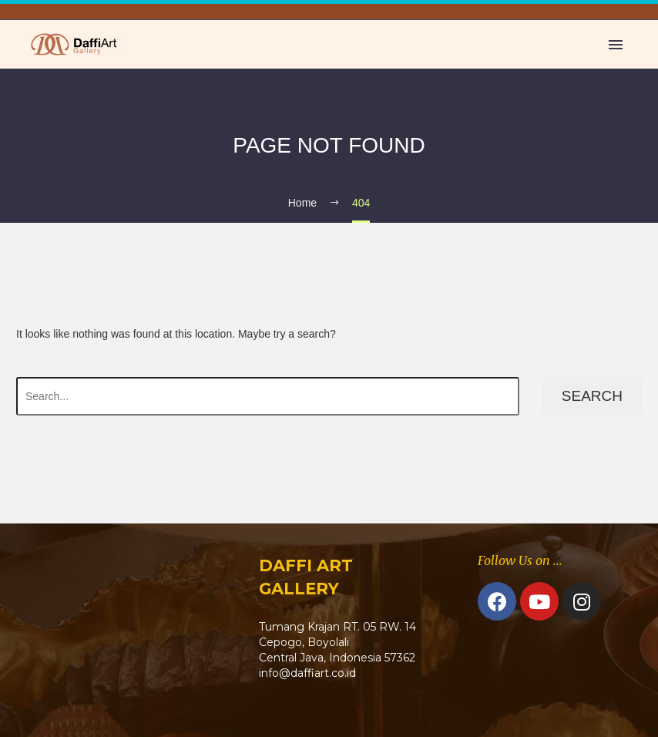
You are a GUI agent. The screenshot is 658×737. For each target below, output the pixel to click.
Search (592, 396)
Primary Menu (616, 44)
